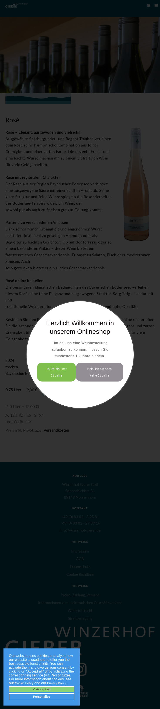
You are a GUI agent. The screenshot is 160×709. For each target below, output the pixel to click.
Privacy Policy (56, 683)
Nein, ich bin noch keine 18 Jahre (99, 372)
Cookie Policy (24, 683)
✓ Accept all (42, 689)
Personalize (41, 696)
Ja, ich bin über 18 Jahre (56, 372)
